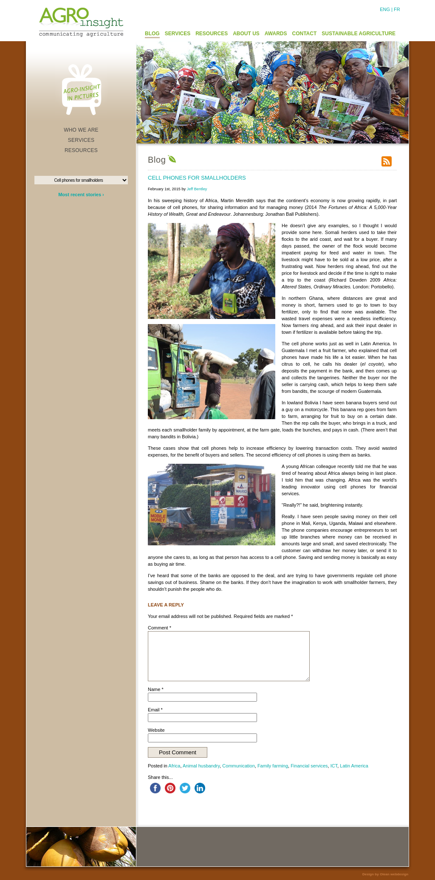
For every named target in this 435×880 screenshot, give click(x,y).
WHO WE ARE (81, 130)
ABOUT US (246, 34)
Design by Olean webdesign (385, 874)
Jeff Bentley (197, 189)
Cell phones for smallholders (197, 178)
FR (397, 9)
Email (155, 709)
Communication (238, 765)
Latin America (354, 765)
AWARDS (276, 34)
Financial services (309, 765)
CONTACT (304, 34)
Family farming (272, 765)
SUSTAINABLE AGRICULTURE (358, 34)
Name (156, 689)
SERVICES (177, 34)
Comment (159, 627)
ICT (334, 765)
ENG (385, 9)
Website (156, 730)
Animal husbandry (201, 765)
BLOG (152, 34)
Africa (174, 765)
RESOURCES (211, 34)
